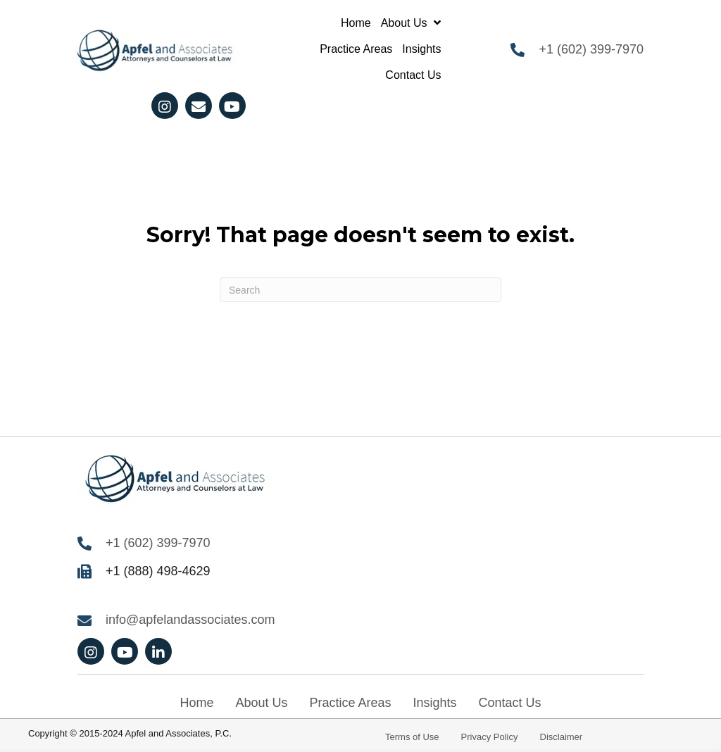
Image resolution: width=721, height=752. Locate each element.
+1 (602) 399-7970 (591, 49)
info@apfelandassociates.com (190, 620)
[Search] (360, 289)
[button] (164, 105)
